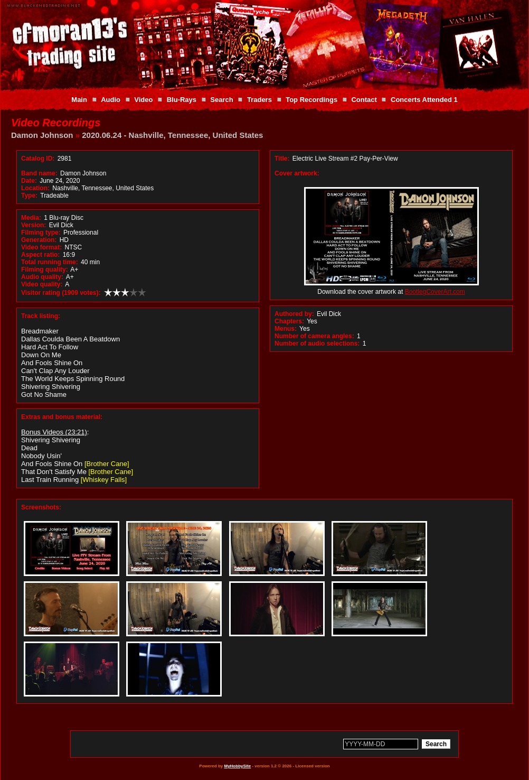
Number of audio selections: (317, 343)
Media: (31, 217)
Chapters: (289, 321)
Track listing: (40, 316)
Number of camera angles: (314, 336)
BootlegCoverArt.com (435, 291)
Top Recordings (311, 100)
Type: (29, 195)
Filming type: (41, 232)
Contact (363, 100)
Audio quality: (42, 277)
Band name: (39, 173)
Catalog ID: (37, 158)
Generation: (38, 240)
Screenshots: (41, 507)
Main (79, 100)
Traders (259, 100)
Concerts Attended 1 (424, 100)
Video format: (41, 247)
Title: (283, 158)
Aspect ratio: (40, 254)
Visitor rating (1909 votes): (61, 292)
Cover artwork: (297, 173)
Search (221, 100)
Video (143, 100)
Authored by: (294, 314)
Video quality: (41, 284)
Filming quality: (44, 269)
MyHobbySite (237, 766)
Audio (110, 100)
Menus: (286, 328)
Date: (29, 180)
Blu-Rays (181, 100)
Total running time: (49, 262)
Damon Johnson (42, 135)
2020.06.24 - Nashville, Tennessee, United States (172, 135)
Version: (33, 225)
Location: (35, 188)
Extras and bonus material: (61, 417)
